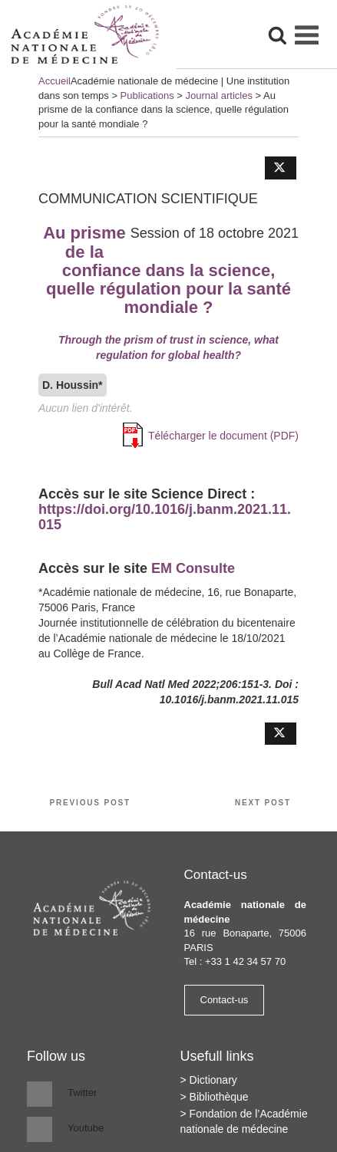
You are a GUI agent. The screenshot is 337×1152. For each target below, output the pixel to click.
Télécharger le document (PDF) (223, 436)
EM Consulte (193, 568)
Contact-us (224, 1000)
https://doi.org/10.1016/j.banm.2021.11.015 (164, 517)
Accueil (54, 81)
